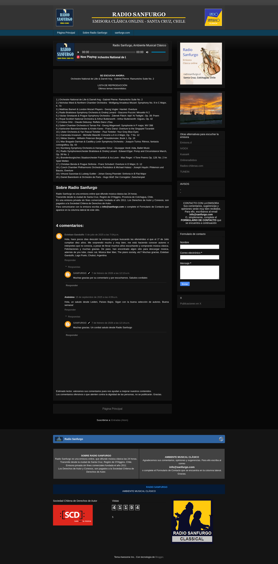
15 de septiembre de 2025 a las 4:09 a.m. (97, 297)
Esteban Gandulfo (74, 234)
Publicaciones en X (190, 303)
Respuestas (74, 267)
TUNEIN (184, 171)
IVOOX (184, 148)
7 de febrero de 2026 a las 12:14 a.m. (111, 322)
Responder (70, 260)
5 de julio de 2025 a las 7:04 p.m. (102, 234)
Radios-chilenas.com (191, 165)
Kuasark (184, 154)
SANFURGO (79, 273)
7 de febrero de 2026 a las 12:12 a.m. (111, 273)
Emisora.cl (186, 142)
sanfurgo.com (122, 32)
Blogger (159, 557)
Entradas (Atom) (119, 420)
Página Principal (66, 32)
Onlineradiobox (188, 160)
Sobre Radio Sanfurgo (95, 32)
